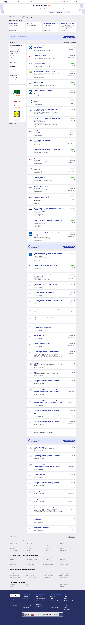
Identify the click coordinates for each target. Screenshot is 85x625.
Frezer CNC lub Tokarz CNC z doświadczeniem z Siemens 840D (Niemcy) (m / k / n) (49, 209)
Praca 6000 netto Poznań (31, 573)
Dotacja (65, 607)
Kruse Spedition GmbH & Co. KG (39, 121)
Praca (14, 16)
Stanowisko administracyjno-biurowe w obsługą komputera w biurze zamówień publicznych (46, 422)
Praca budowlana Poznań (31, 572)
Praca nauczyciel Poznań (15, 559)
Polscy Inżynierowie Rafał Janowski (40, 529)
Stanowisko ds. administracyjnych (43, 431)
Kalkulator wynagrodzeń (35, 1)
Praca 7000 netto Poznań (48, 575)
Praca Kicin (28, 545)
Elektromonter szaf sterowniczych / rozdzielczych (47, 149)
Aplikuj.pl (10, 16)
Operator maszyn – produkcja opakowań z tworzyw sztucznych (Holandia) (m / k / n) (47, 196)
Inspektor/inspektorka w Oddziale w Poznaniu (46, 284)
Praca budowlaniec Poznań (64, 557)
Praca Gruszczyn (62, 546)
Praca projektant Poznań (14, 564)
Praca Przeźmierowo (47, 548)
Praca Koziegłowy (13, 543)
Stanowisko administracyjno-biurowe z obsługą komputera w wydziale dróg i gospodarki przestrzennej (48, 381)
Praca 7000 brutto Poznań (48, 573)
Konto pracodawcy (40, 600)
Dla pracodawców (79, 1)
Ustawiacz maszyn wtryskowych (42, 275)
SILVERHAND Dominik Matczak (39, 199)
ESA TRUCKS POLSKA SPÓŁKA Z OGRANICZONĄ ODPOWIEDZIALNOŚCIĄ (47, 73)
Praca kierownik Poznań (47, 562)
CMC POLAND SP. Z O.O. (38, 110)
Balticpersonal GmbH (37, 266)
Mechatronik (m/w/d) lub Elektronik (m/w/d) (45, 265)
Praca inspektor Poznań (31, 557)
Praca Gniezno (29, 586)
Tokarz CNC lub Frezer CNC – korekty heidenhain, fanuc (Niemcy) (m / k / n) (48, 221)
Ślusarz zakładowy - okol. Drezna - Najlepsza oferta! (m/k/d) (47, 233)
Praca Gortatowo (62, 550)
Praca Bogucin (29, 543)
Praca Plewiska (62, 545)
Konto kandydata (70, 1)
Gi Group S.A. (36, 92)
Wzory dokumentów (54, 600)
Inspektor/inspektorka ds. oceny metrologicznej (46, 310)
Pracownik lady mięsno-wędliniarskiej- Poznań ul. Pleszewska (68, 23)
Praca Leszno (45, 586)
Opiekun (36, 372)
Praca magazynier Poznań (31, 559)
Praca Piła (45, 584)
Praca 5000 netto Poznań (15, 573)
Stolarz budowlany (39, 168)
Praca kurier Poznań (30, 564)
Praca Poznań (12, 584)
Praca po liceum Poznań (64, 572)
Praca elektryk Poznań (14, 561)
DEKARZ (36, 130)
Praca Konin (12, 586)
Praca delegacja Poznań (64, 577)
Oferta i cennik (39, 596)
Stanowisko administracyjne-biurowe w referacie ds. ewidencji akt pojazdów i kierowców (47, 456)
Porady (23, 1)
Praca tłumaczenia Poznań (15, 577)
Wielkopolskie (18, 16)
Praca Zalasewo (29, 548)
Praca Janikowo (46, 543)
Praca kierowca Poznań (47, 561)
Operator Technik (38, 82)
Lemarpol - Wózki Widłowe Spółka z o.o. (41, 344)
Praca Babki (61, 548)
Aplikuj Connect (67, 605)
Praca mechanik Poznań (64, 561)
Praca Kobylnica (46, 550)
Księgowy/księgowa (39, 447)
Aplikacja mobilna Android (55, 605)
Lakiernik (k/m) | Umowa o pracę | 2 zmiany (51, 23)
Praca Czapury (12, 546)
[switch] (69, 37)
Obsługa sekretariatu (39, 335)
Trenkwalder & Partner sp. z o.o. (40, 64)
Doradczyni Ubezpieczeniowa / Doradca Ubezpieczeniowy (44, 46)
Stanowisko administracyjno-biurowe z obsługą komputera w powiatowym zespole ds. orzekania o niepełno (47, 391)
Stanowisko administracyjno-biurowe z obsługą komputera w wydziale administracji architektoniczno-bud (49, 483)
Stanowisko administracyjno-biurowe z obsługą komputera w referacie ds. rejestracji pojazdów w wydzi (48, 401)
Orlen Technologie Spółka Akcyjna (40, 56)
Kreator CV (28, 1)
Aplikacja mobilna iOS (54, 607)
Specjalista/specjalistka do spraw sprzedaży (45, 499)
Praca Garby (45, 546)
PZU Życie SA (36, 48)
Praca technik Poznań (14, 562)
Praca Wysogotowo (14, 550)
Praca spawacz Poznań (64, 559)
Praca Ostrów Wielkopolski (64, 584)
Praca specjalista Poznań (48, 557)
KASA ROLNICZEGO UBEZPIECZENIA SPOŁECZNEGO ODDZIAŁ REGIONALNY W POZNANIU (48, 365)
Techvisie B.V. (36, 132)
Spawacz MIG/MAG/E (13, 23)
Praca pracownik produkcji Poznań (33, 562)
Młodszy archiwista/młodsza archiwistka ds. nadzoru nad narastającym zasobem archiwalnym (49, 326)
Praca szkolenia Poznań (14, 575)
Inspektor (36, 363)
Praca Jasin (28, 550)
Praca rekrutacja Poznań (14, 572)
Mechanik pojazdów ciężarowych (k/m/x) (44, 71)
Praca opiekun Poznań (63, 564)
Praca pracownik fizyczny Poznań (16, 557)
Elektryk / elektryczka (39, 100)
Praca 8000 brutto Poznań (64, 573)
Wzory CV (52, 598)
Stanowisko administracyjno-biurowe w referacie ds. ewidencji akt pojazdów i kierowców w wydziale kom (47, 465)
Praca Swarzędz (29, 546)
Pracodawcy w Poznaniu (12, 123)
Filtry (17, 12)
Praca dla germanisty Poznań (65, 575)
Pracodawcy (18, 1)
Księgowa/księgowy (39, 491)
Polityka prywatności (68, 600)
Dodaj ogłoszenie (45, 1)
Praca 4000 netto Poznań (48, 572)
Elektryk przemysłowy (39, 177)
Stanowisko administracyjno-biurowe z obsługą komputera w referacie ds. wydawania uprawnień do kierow (47, 412)
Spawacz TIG (29, 23)
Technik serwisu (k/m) (39, 474)
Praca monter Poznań (47, 559)
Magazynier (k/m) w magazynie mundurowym (46, 508)
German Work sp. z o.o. (38, 235)
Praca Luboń (61, 586)
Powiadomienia (26, 607)
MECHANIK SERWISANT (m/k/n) (42, 343)
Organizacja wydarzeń (68, 603)
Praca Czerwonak (13, 545)
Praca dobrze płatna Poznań (32, 575)
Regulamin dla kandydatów (28, 605)
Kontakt (65, 598)
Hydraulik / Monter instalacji (41, 186)
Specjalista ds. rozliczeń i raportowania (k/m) (45, 109)
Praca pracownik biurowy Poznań (66, 562)
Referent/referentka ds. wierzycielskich (44, 318)
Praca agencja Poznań (47, 577)
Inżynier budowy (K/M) (40, 55)
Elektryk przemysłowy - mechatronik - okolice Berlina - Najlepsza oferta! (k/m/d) (48, 254)
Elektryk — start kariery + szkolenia (43, 90)
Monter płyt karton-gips (40, 158)
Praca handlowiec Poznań (48, 564)
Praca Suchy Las (46, 545)
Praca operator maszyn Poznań (32, 561)
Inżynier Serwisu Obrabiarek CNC (42, 527)
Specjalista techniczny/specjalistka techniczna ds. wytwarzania (47, 518)
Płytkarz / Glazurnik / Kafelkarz (42, 140)
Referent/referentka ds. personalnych (44, 292)
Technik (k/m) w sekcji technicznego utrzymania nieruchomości (46, 352)
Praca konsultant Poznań (31, 577)
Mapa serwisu (67, 609)
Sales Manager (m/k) (39, 63)
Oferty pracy (12, 1)
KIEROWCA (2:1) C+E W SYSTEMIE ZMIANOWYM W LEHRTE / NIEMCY (47, 119)
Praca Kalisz (28, 584)
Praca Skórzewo (13, 548)
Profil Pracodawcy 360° (41, 598)
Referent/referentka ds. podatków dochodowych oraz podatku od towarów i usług (48, 301)
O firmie (65, 596)
